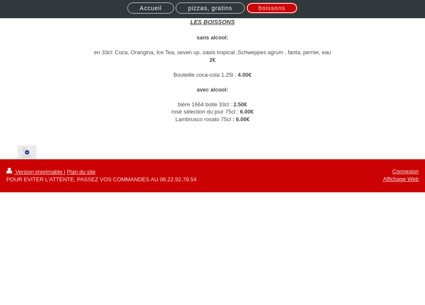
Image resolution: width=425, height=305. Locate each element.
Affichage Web (401, 179)
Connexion (405, 171)
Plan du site (81, 172)
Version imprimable (35, 172)
